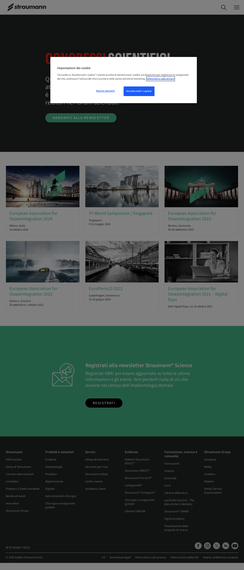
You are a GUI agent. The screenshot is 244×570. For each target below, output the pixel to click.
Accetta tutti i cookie (139, 91)
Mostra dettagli (105, 91)
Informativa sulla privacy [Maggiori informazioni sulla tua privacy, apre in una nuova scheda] (160, 79)
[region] (123, 80)
